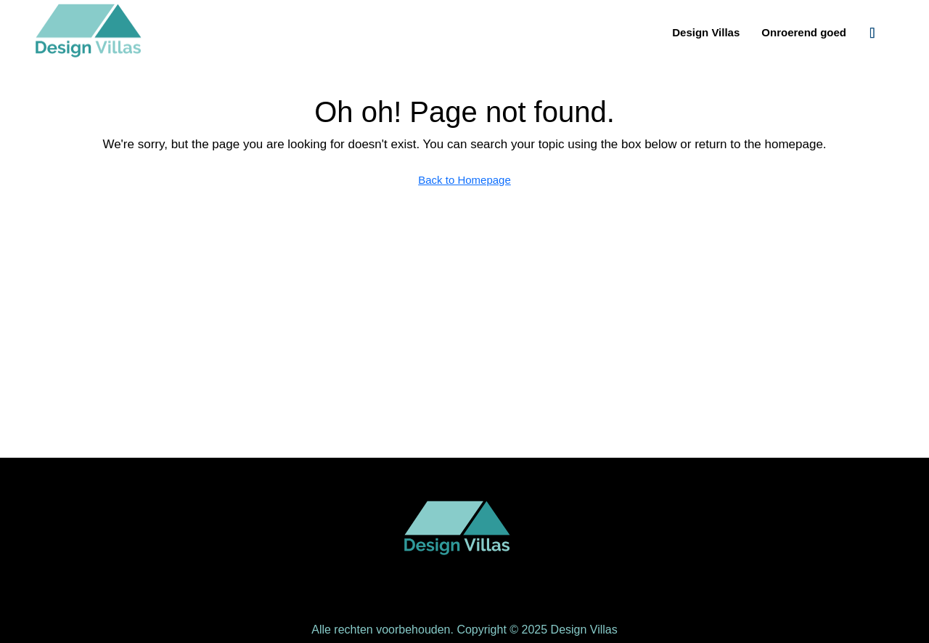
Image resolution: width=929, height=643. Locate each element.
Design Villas (706, 32)
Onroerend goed (803, 32)
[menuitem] (872, 32)
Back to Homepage (464, 180)
